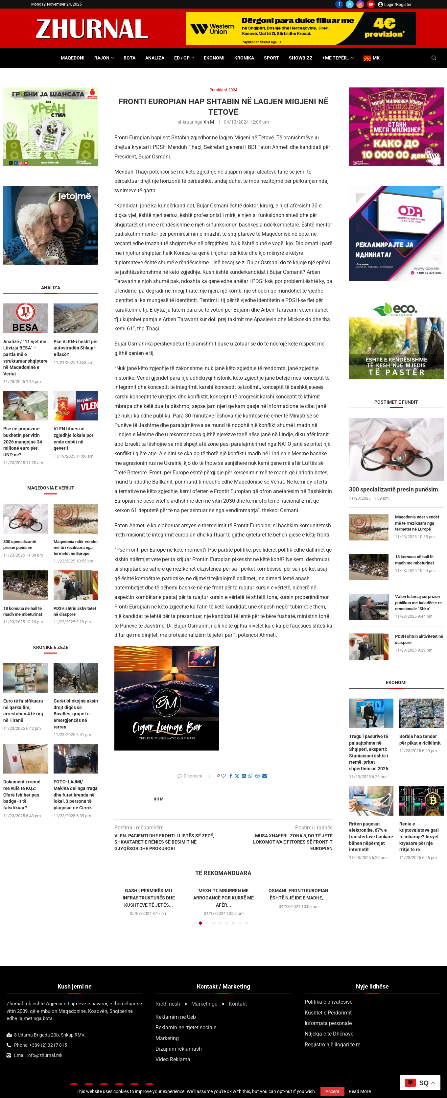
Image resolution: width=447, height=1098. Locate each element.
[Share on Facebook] (230, 775)
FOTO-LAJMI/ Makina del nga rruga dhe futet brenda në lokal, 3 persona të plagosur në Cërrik (76, 794)
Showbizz (301, 57)
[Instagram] (360, 4)
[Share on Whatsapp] (250, 775)
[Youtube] (371, 4)
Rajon (101, 57)
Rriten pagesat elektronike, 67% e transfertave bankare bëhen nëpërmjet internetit (371, 836)
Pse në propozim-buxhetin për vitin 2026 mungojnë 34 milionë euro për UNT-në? (22, 441)
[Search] (434, 58)
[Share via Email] (264, 775)
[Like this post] (223, 775)
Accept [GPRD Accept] (332, 1091)
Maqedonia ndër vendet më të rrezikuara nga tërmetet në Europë (417, 522)
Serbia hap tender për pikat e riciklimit (420, 740)
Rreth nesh (167, 1004)
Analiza (154, 57)
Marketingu (204, 1004)
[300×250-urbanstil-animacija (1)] (50, 90)
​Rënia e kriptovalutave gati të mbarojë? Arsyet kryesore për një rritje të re (419, 836)
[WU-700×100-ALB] (301, 15)
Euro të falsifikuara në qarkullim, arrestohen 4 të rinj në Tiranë (23, 710)
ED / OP (182, 57)
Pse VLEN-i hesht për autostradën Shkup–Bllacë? (76, 348)
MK (371, 58)
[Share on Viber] (257, 776)
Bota (129, 57)
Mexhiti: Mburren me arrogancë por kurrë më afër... (223, 897)
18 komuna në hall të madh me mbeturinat (414, 559)
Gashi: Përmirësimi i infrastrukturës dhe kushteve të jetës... (149, 897)
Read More (360, 1091)
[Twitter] (350, 4)
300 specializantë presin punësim (393, 489)
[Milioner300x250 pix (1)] (396, 90)
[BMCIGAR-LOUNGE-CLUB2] (166, 650)
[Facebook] (339, 4)
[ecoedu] (396, 303)
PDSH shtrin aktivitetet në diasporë (419, 639)
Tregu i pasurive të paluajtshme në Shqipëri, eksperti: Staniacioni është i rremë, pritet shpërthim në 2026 (368, 752)
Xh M (208, 122)
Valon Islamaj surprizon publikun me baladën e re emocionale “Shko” (418, 602)
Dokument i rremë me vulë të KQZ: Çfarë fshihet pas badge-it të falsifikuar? (21, 794)
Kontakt (238, 1004)
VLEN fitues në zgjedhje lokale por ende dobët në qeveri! (73, 438)
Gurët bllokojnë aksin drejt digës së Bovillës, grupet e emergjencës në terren (76, 713)
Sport (271, 57)
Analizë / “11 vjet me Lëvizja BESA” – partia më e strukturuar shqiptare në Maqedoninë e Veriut (25, 357)
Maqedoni (72, 57)
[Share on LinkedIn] (244, 775)
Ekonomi (214, 57)
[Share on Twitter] (237, 776)
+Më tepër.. (335, 57)
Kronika (244, 57)
